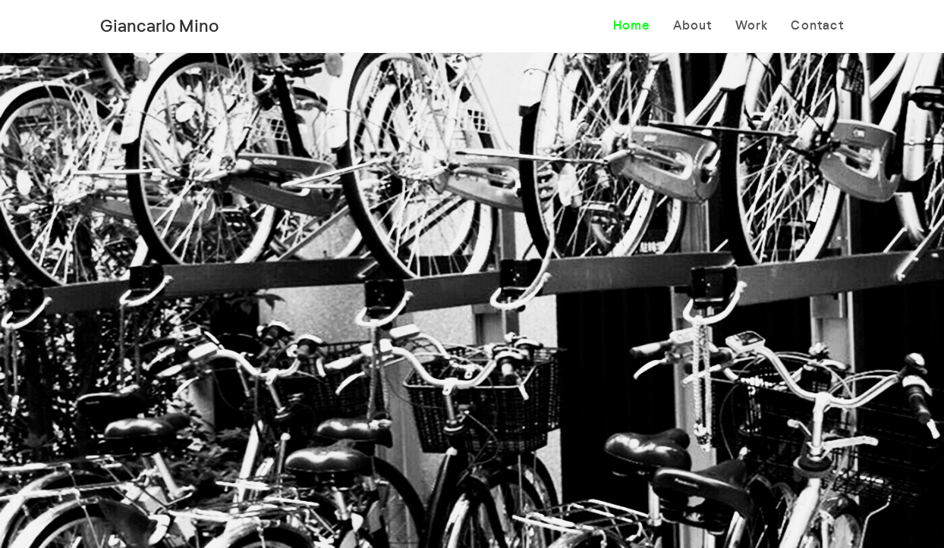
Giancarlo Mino (159, 25)
